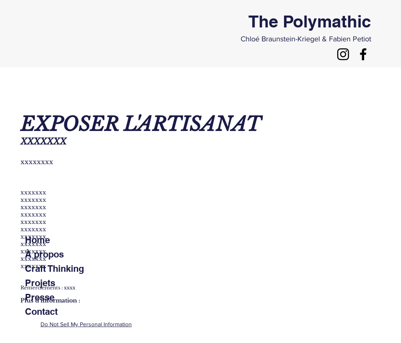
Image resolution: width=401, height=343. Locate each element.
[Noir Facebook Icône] (363, 54)
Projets (40, 283)
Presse (39, 297)
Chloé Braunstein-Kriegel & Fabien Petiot (306, 39)
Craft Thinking (54, 268)
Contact (41, 311)
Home (37, 240)
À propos (44, 254)
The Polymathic (309, 21)
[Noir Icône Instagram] (343, 54)
